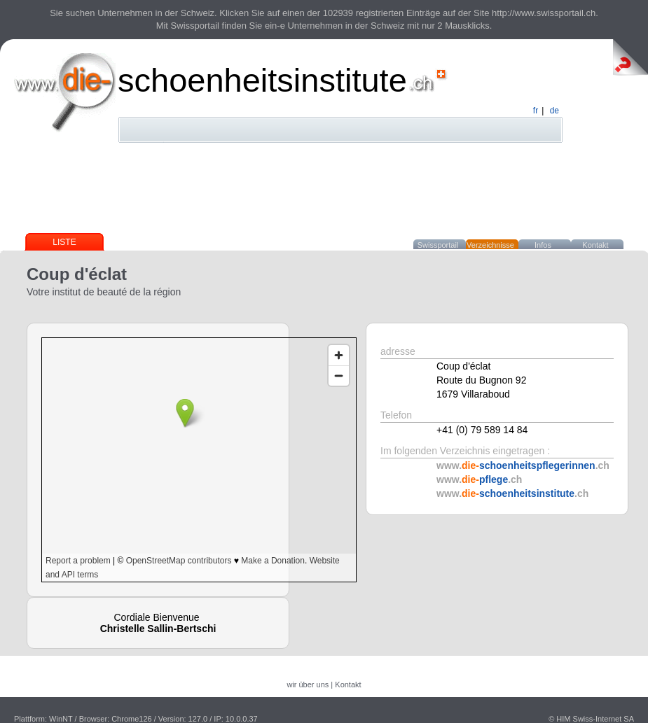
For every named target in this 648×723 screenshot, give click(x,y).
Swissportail (438, 245)
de (554, 110)
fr (535, 110)
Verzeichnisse (490, 245)
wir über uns (308, 684)
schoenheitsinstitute (262, 80)
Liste (64, 242)
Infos (543, 245)
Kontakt (595, 245)
